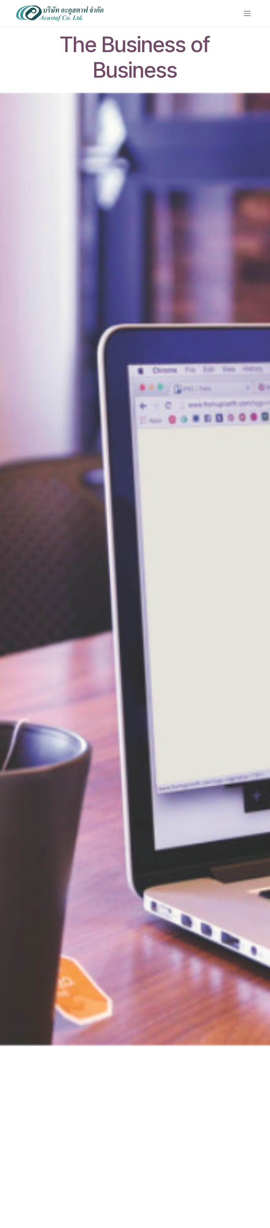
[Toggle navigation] (247, 13)
